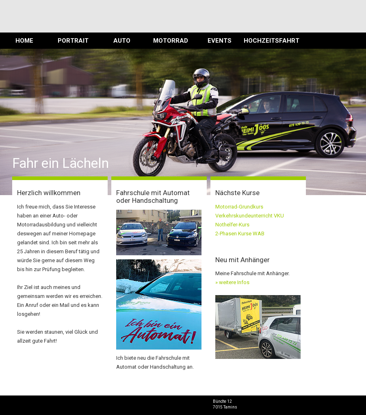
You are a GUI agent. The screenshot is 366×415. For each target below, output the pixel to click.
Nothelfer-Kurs (232, 225)
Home (24, 40)
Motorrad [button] (170, 40)
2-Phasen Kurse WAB (239, 233)
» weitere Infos (232, 282)
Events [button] (220, 40)
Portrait (73, 40)
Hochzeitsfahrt (268, 40)
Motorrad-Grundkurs (239, 207)
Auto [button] (121, 40)
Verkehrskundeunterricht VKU (249, 216)
